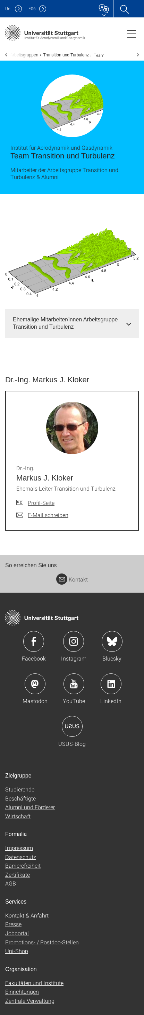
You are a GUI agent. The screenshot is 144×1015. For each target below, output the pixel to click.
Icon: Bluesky (112, 641)
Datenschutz (20, 856)
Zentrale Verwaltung (29, 1000)
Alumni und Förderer (30, 807)
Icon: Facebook (33, 641)
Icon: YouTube (73, 683)
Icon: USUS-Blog (72, 726)
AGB (10, 883)
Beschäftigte (20, 798)
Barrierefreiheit (23, 865)
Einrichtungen (22, 991)
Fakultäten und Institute (34, 982)
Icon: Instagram (73, 641)
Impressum (19, 847)
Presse (13, 924)
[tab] (72, 323)
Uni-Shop (16, 950)
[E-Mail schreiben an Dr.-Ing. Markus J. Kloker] (42, 515)
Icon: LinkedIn (111, 683)
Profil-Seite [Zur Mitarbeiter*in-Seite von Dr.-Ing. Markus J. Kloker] (41, 502)
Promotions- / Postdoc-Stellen (42, 942)
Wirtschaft (18, 816)
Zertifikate (17, 874)
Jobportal (17, 933)
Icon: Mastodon (35, 683)
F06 (32, 8)
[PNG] (72, 260)
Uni (8, 8)
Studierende (19, 789)
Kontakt (72, 579)
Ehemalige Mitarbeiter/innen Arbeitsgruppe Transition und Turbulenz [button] (65, 323)
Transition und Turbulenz (66, 55)
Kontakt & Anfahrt (27, 915)
